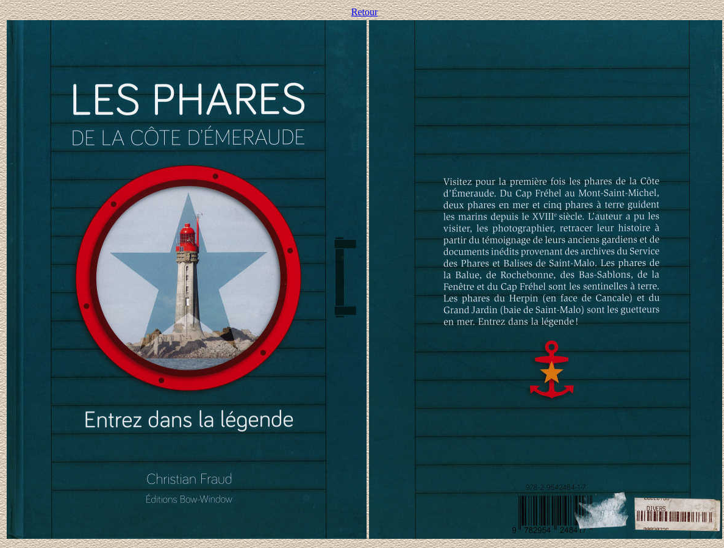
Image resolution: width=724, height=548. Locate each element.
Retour (364, 12)
